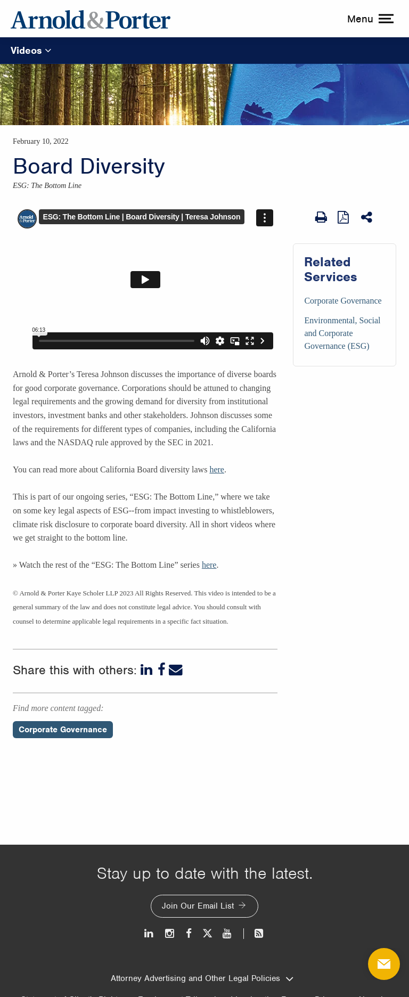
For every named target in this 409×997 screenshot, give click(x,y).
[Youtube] (228, 933)
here (216, 469)
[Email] (176, 670)
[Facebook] (162, 670)
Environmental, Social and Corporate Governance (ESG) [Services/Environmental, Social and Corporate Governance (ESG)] (342, 333)
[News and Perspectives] (254, 933)
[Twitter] (207, 933)
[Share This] (367, 217)
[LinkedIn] (147, 670)
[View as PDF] (344, 216)
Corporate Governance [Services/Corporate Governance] (342, 300)
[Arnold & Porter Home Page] (90, 18)
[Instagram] (170, 933)
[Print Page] (321, 217)
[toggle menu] (369, 18)
